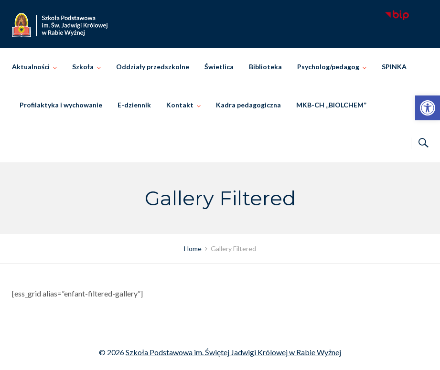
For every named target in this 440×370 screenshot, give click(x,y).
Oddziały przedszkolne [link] (152, 67)
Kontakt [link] (179, 105)
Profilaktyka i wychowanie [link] (61, 105)
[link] (427, 107)
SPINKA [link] (394, 67)
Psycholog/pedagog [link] (328, 67)
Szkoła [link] (83, 67)
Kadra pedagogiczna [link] (248, 105)
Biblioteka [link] (265, 67)
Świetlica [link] (219, 67)
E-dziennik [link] (134, 105)
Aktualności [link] (31, 67)
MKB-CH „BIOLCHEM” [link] (331, 105)
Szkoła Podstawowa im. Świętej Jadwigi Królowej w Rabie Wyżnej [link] (233, 352)
